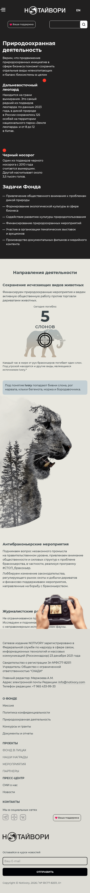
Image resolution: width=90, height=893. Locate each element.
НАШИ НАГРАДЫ (15, 757)
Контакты (11, 802)
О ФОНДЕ (10, 698)
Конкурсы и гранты (17, 726)
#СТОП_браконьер (16, 568)
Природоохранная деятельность (27, 719)
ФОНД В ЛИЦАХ (14, 750)
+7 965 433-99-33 (44, 686)
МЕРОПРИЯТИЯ (14, 764)
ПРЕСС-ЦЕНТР (13, 778)
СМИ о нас (10, 785)
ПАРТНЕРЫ (11, 771)
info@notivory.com (71, 682)
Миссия (8, 705)
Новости (9, 792)
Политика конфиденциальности (26, 712)
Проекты (10, 743)
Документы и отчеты (18, 733)
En (78, 10)
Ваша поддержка (21, 24)
